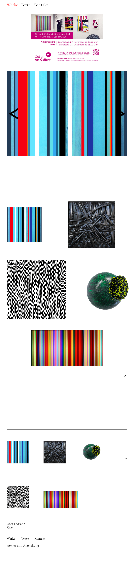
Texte (25, 538)
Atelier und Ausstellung (23, 545)
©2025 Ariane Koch (16, 526)
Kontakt (39, 538)
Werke (11, 538)
